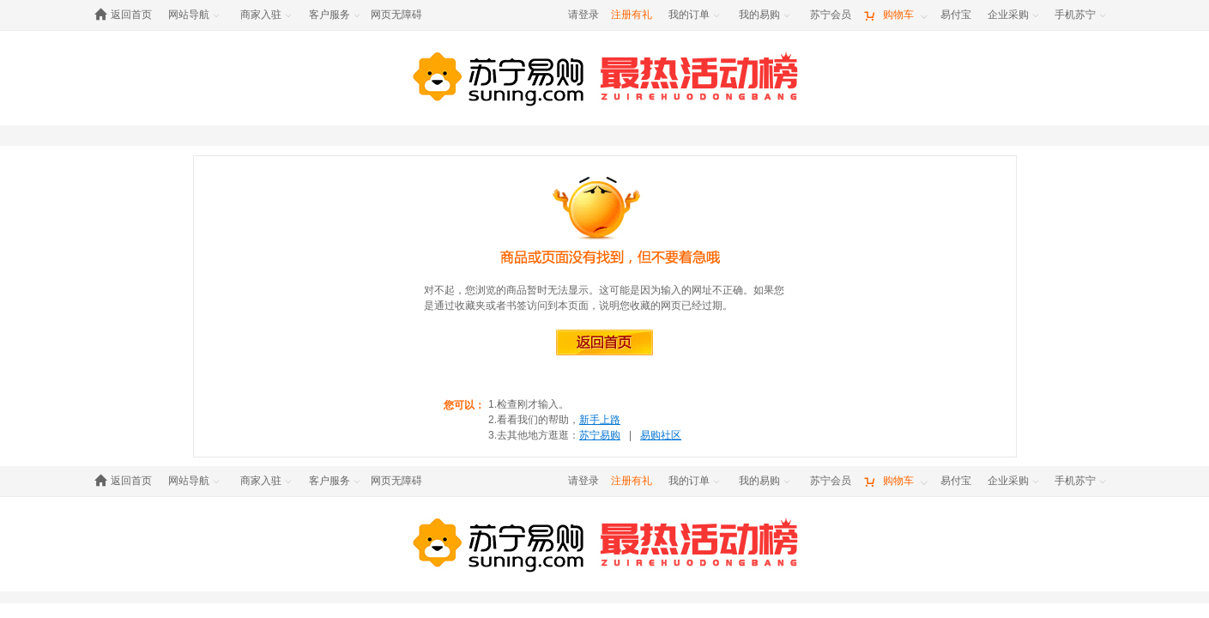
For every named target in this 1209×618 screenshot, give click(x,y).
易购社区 (660, 435)
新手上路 (599, 420)
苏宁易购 (599, 435)
